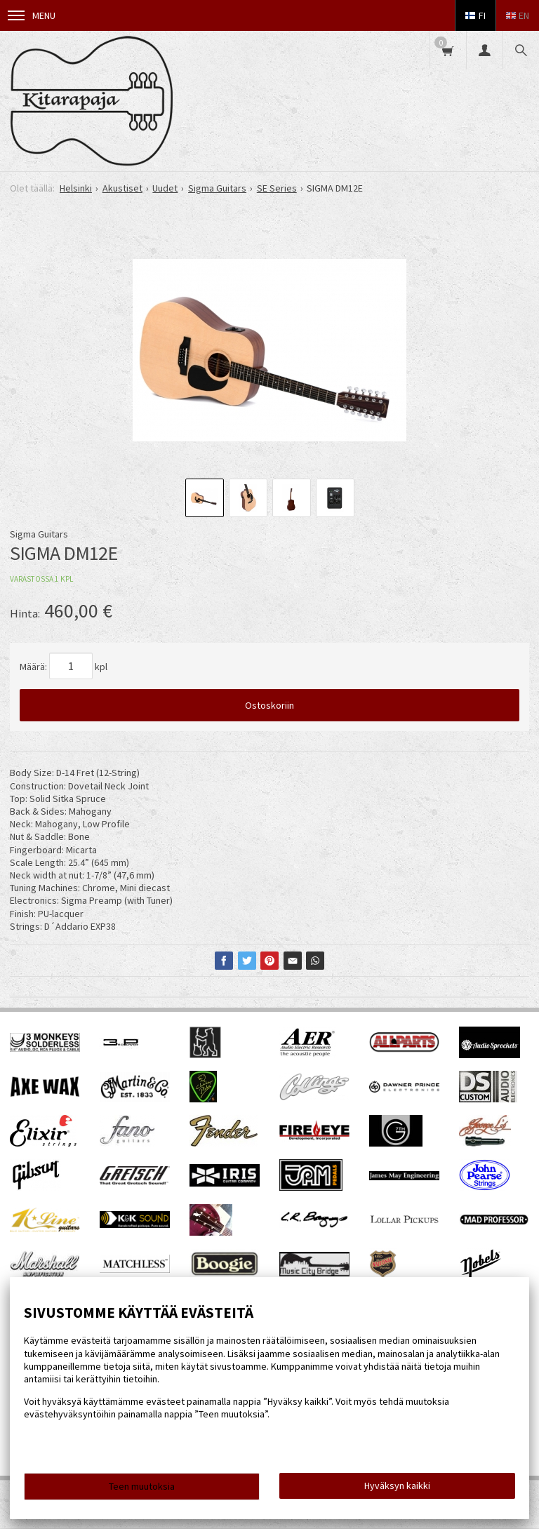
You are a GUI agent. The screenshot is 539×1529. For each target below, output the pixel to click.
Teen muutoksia (142, 1486)
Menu (31, 15)
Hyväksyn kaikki (397, 1485)
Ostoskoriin (269, 705)
